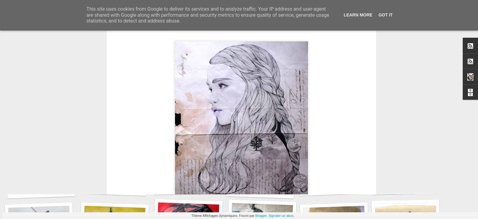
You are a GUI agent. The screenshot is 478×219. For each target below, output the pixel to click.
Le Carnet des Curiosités (44, 190)
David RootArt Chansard (278, 132)
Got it (386, 14)
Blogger (260, 215)
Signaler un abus (281, 215)
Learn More (358, 14)
